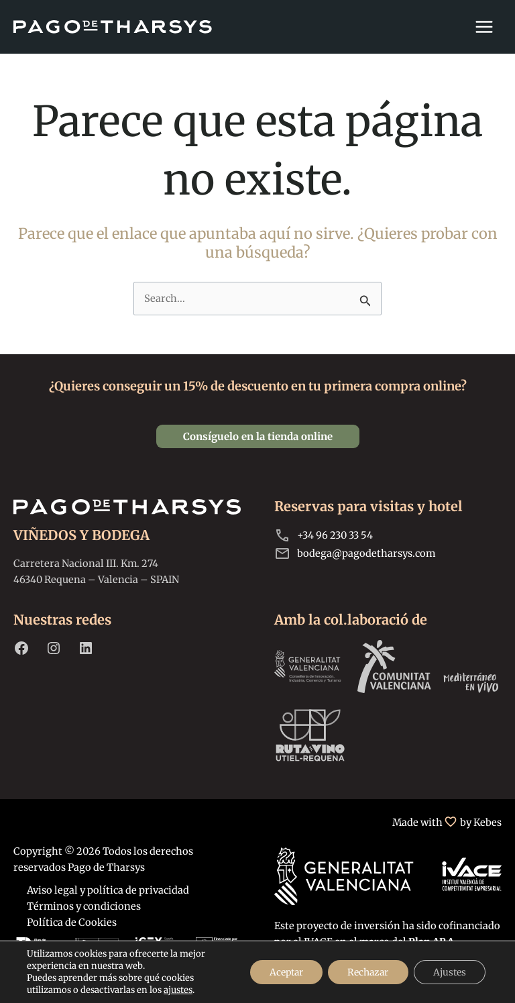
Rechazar (365, 972)
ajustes (178, 990)
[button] (257, 436)
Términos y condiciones (84, 906)
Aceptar (281, 972)
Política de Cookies (72, 922)
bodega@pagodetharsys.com (366, 553)
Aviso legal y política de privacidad (108, 890)
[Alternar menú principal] (484, 26)
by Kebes (481, 822)
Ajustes (448, 972)
